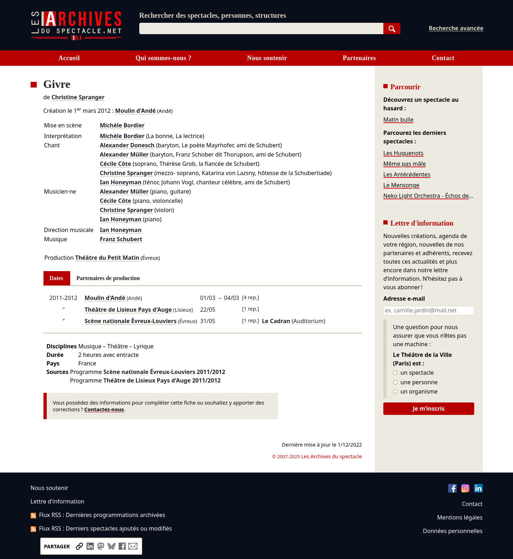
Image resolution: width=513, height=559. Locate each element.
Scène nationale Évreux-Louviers (131, 321)
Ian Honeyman (120, 182)
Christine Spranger (78, 97)
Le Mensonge (401, 185)
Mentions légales (459, 517)
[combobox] (261, 28)
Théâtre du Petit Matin (107, 258)
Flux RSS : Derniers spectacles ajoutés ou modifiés (101, 528)
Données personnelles (452, 531)
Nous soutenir (267, 58)
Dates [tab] (56, 278)
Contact (443, 58)
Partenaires (359, 58)
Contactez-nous (104, 409)
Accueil (69, 58)
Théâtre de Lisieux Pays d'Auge (128, 309)
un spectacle (413, 373)
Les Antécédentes (406, 174)
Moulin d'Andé (135, 111)
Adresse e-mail (404, 299)
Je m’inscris (429, 408)
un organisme (415, 392)
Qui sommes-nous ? (163, 58)
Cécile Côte (115, 164)
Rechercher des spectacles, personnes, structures (212, 15)
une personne (415, 382)
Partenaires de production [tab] (108, 278)
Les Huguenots (403, 153)
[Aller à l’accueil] (76, 39)
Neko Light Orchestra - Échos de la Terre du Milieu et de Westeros (428, 196)
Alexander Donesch (127, 145)
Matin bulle (398, 119)
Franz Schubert (121, 239)
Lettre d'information (57, 501)
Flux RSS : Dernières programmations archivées (98, 515)
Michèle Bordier (122, 125)
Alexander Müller (124, 154)
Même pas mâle (404, 164)
